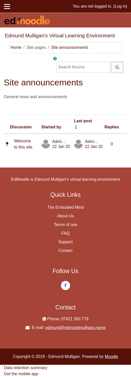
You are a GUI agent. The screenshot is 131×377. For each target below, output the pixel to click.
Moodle (111, 356)
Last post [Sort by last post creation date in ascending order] (83, 121)
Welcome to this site (23, 144)
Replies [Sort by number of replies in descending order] (111, 127)
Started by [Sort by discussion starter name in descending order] (51, 127)
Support (65, 242)
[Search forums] (83, 67)
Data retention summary (25, 368)
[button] (56, 59)
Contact (65, 250)
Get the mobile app (21, 374)
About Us (65, 216)
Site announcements (69, 47)
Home (15, 47)
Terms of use (65, 224)
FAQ (65, 233)
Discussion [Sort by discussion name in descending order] (21, 127)
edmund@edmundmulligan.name (75, 327)
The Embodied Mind (65, 207)
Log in (120, 6)
